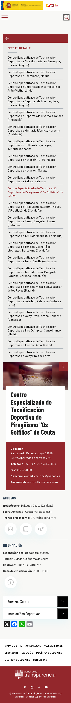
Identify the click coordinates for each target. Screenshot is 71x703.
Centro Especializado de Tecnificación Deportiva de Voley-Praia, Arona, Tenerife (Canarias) (34, 315)
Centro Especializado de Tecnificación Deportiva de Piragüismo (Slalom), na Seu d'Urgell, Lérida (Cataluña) (34, 206)
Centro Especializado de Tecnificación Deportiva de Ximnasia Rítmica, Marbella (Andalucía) (34, 130)
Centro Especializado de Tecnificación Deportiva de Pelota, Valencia (32, 179)
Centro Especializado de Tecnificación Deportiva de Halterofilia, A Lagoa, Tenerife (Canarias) (32, 145)
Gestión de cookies (17, 659)
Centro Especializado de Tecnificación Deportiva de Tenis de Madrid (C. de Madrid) (35, 234)
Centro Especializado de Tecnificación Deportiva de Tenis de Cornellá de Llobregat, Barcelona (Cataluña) (32, 246)
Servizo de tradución (19, 652)
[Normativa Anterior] (62, 601)
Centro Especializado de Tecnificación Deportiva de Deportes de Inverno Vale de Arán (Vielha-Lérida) (34, 86)
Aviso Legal (33, 645)
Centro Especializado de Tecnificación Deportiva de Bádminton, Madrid (32, 74)
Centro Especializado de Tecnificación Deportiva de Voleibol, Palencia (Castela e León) (34, 301)
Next (63, 366)
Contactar (40, 659)
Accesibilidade (53, 645)
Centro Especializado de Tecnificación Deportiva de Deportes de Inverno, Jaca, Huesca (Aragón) (33, 101)
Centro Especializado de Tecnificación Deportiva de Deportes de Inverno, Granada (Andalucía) (35, 115)
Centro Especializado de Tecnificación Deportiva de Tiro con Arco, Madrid (32, 343)
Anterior (7, 38)
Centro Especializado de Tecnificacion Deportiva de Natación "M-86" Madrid (32, 157)
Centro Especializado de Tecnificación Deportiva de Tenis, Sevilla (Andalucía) (32, 259)
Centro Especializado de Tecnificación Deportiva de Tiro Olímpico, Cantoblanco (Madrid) (34, 330)
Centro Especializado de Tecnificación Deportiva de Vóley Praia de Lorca (32, 354)
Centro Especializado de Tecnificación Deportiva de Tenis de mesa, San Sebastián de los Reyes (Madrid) (35, 286)
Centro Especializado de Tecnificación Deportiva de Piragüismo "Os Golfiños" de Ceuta (35, 192)
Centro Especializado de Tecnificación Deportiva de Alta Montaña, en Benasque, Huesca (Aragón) (34, 61)
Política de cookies (49, 652)
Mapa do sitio (14, 645)
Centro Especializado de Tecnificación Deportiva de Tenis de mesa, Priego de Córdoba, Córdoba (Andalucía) (32, 272)
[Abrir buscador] (66, 17)
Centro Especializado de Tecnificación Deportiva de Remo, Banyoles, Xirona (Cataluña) (32, 221)
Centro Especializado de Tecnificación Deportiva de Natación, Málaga (32, 168)
